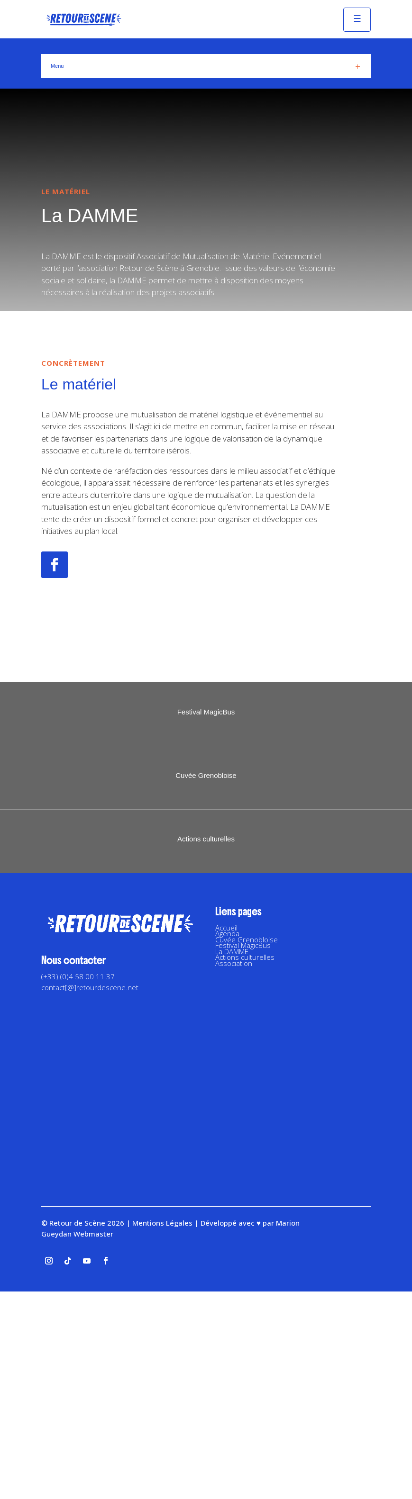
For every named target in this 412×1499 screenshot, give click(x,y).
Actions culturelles (245, 1164)
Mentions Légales (162, 1430)
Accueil (226, 1135)
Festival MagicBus (243, 1152)
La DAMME (231, 1159)
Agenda (227, 1141)
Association (233, 1170)
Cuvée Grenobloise (246, 1147)
